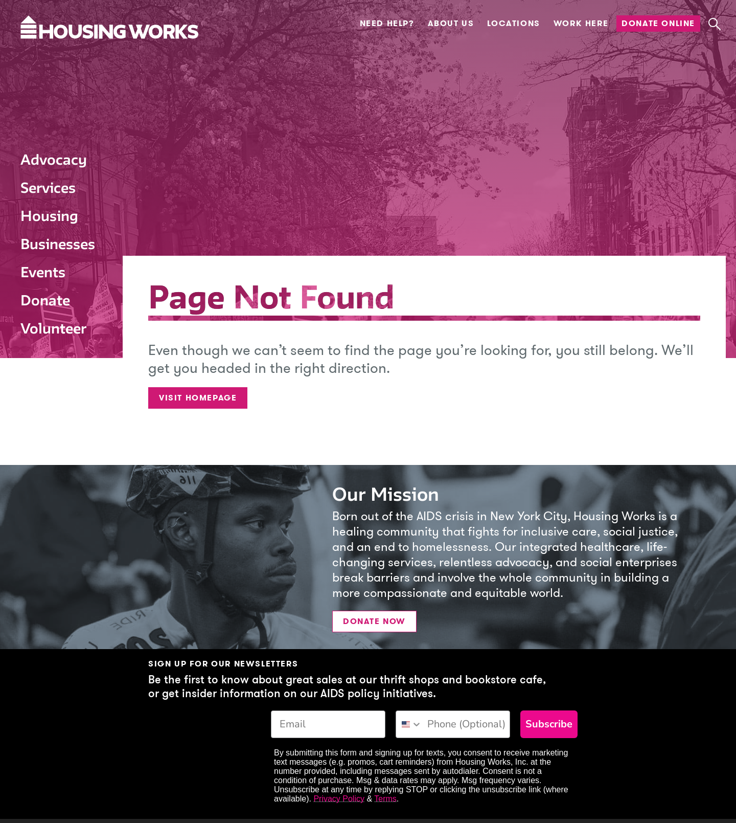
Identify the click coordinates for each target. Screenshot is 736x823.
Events (42, 272)
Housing (49, 216)
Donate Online (658, 23)
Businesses (57, 244)
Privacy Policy (338, 798)
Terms (385, 798)
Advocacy (53, 159)
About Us (451, 23)
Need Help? (387, 23)
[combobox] (409, 724)
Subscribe (548, 724)
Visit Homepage (198, 398)
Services (48, 188)
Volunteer (53, 328)
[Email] (328, 724)
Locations (513, 23)
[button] (714, 24)
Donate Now (374, 621)
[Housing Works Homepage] (53, 54)
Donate (45, 300)
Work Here (581, 23)
